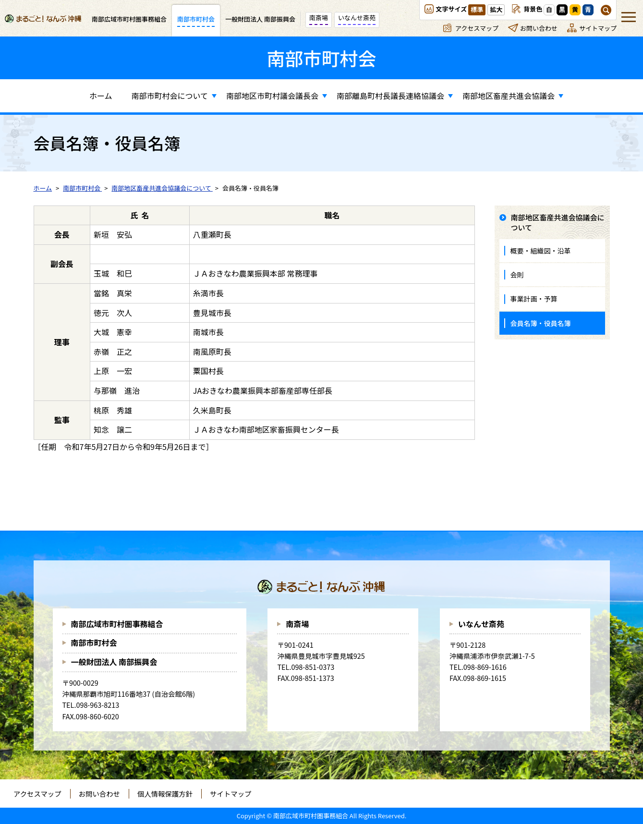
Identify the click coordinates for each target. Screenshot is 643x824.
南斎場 (297, 624)
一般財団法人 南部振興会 (114, 661)
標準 (477, 9)
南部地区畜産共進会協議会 (508, 95)
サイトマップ (598, 28)
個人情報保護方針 (165, 793)
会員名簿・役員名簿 (540, 323)
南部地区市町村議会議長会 (272, 95)
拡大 (496, 9)
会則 (517, 274)
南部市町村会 (94, 642)
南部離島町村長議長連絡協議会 (390, 95)
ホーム (100, 95)
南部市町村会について (169, 95)
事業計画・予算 (534, 298)
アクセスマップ (476, 28)
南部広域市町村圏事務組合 (117, 624)
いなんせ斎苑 (481, 624)
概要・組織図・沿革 (540, 250)
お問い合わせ (539, 28)
